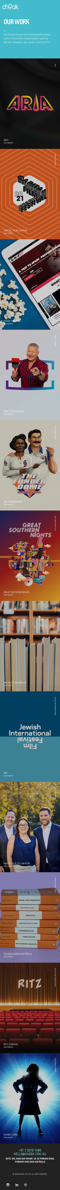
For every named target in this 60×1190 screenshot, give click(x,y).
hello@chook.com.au (30, 1154)
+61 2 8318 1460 (30, 1150)
